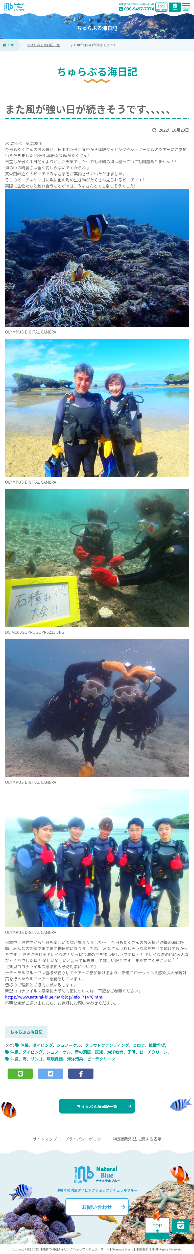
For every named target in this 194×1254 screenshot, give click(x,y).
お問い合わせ (103, 1207)
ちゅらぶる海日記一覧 (43, 44)
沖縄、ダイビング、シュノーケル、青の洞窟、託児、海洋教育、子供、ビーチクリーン (88, 1052)
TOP (8, 44)
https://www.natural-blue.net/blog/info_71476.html (54, 997)
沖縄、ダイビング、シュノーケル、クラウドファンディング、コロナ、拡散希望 (92, 1045)
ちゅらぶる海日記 (26, 1032)
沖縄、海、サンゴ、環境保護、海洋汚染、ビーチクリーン (62, 1059)
